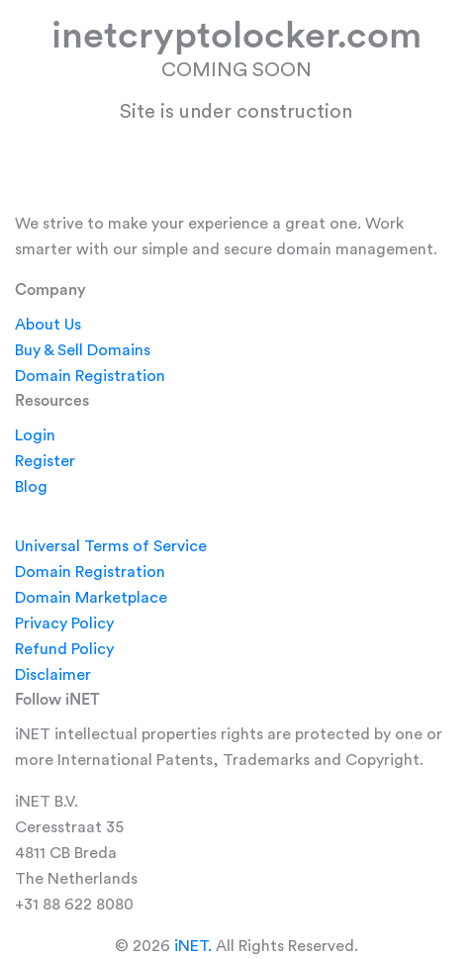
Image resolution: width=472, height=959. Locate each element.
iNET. (193, 946)
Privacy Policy (64, 623)
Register (45, 461)
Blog (31, 487)
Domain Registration (90, 376)
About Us (48, 325)
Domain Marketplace (91, 598)
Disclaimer (53, 675)
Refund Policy (64, 649)
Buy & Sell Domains (82, 350)
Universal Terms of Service (111, 546)
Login (35, 435)
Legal (34, 512)
